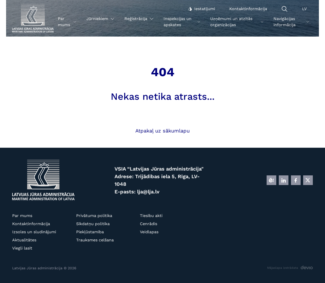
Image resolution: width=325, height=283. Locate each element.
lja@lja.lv (148, 192)
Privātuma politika (94, 215)
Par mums (22, 215)
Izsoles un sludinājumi (34, 231)
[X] (308, 180)
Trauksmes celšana (95, 240)
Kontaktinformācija (31, 223)
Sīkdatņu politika (93, 223)
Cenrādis (148, 223)
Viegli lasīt (22, 248)
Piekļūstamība (90, 231)
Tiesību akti (151, 215)
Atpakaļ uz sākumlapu (162, 131)
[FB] (296, 180)
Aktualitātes (24, 240)
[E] (271, 180)
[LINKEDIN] (283, 180)
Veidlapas (149, 231)
